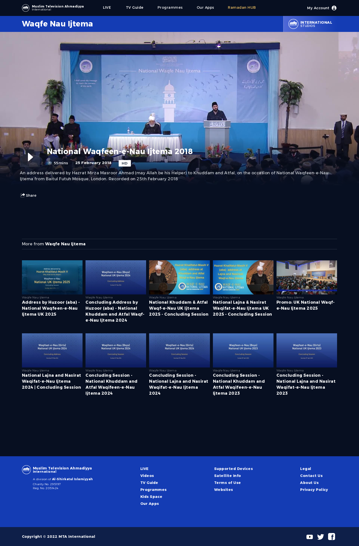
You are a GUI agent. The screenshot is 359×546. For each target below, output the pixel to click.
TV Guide (149, 482)
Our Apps (149, 503)
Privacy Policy (314, 489)
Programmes (153, 489)
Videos (147, 475)
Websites (223, 489)
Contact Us (311, 475)
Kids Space (151, 496)
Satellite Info (227, 475)
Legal (305, 468)
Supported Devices (233, 468)
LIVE (144, 468)
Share (28, 195)
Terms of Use (227, 482)
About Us (309, 482)
